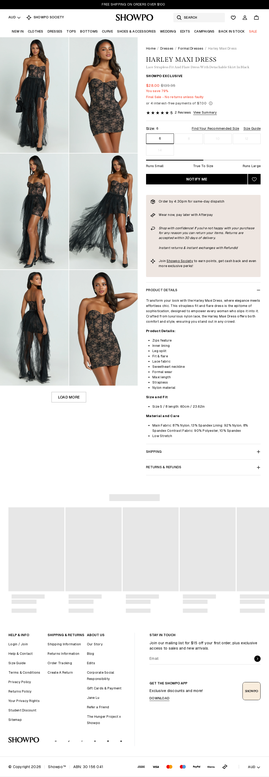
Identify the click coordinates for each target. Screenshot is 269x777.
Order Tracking (60, 663)
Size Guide (252, 128)
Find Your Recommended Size (215, 128)
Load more (69, 397)
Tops (71, 31)
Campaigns (204, 31)
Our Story (95, 644)
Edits (185, 31)
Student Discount (22, 710)
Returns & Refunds (203, 467)
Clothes (35, 31)
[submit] (257, 659)
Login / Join (18, 644)
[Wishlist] (233, 17)
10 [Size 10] (218, 138)
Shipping (203, 451)
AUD (14, 17)
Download (159, 698)
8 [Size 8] (189, 138)
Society (186, 261)
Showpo (173, 261)
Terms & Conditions (24, 672)
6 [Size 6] (160, 138)
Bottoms (89, 31)
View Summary (205, 112)
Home (151, 48)
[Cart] (256, 17)
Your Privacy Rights (24, 701)
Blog (90, 653)
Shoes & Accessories (136, 31)
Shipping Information (64, 644)
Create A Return (60, 672)
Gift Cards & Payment (104, 688)
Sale (253, 31)
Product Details (203, 290)
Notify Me (196, 179)
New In (18, 31)
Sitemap (15, 719)
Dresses (55, 31)
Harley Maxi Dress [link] (222, 48)
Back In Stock (232, 31)
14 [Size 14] (160, 150)
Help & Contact (20, 653)
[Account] (245, 17)
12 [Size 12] (247, 138)
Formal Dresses (190, 48)
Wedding (168, 31)
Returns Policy (20, 691)
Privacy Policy (19, 682)
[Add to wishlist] (254, 179)
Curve (107, 31)
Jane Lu (93, 697)
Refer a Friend (98, 707)
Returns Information (63, 653)
